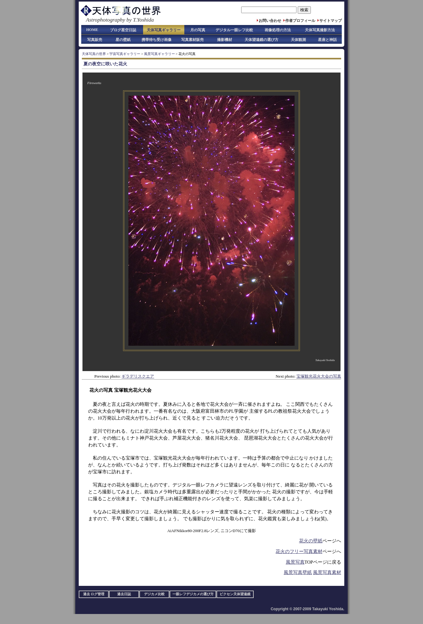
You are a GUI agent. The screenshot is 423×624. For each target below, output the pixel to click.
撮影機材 (224, 40)
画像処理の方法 (278, 30)
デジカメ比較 (154, 594)
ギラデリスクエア (138, 376)
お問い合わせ (270, 20)
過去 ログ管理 (94, 594)
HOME (92, 30)
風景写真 (295, 562)
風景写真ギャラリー (159, 54)
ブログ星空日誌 (123, 30)
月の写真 (197, 30)
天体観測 (298, 40)
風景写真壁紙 (298, 572)
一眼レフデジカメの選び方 (193, 594)
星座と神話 (327, 40)
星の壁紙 (123, 40)
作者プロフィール (300, 20)
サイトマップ (330, 20)
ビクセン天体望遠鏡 (235, 594)
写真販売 (94, 40)
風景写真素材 (327, 572)
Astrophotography (105, 20)
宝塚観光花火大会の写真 (318, 376)
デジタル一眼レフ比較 (234, 30)
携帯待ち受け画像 (157, 40)
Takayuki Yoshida (325, 360)
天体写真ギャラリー (164, 30)
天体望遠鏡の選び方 (261, 40)
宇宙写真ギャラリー (124, 54)
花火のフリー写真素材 (299, 551)
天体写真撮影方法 (320, 30)
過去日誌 (124, 594)
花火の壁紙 (310, 540)
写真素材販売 (192, 40)
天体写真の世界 (94, 54)
